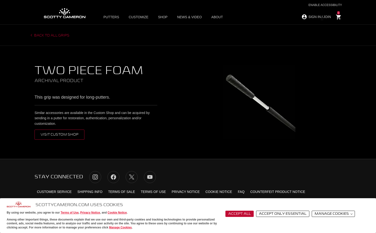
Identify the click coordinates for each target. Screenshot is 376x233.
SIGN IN (314, 17)
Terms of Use (70, 212)
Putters (111, 17)
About (217, 17)
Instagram (95, 177)
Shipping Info (89, 192)
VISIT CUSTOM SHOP (59, 134)
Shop (163, 17)
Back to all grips (51, 35)
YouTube (150, 177)
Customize (138, 17)
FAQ (241, 192)
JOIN (327, 17)
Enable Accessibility (325, 5)
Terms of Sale (121, 192)
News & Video (189, 17)
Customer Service (54, 192)
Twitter (132, 177)
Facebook (113, 177)
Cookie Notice (117, 212)
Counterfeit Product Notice (277, 192)
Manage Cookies (120, 227)
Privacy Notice (90, 212)
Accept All (239, 213)
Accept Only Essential (282, 213)
